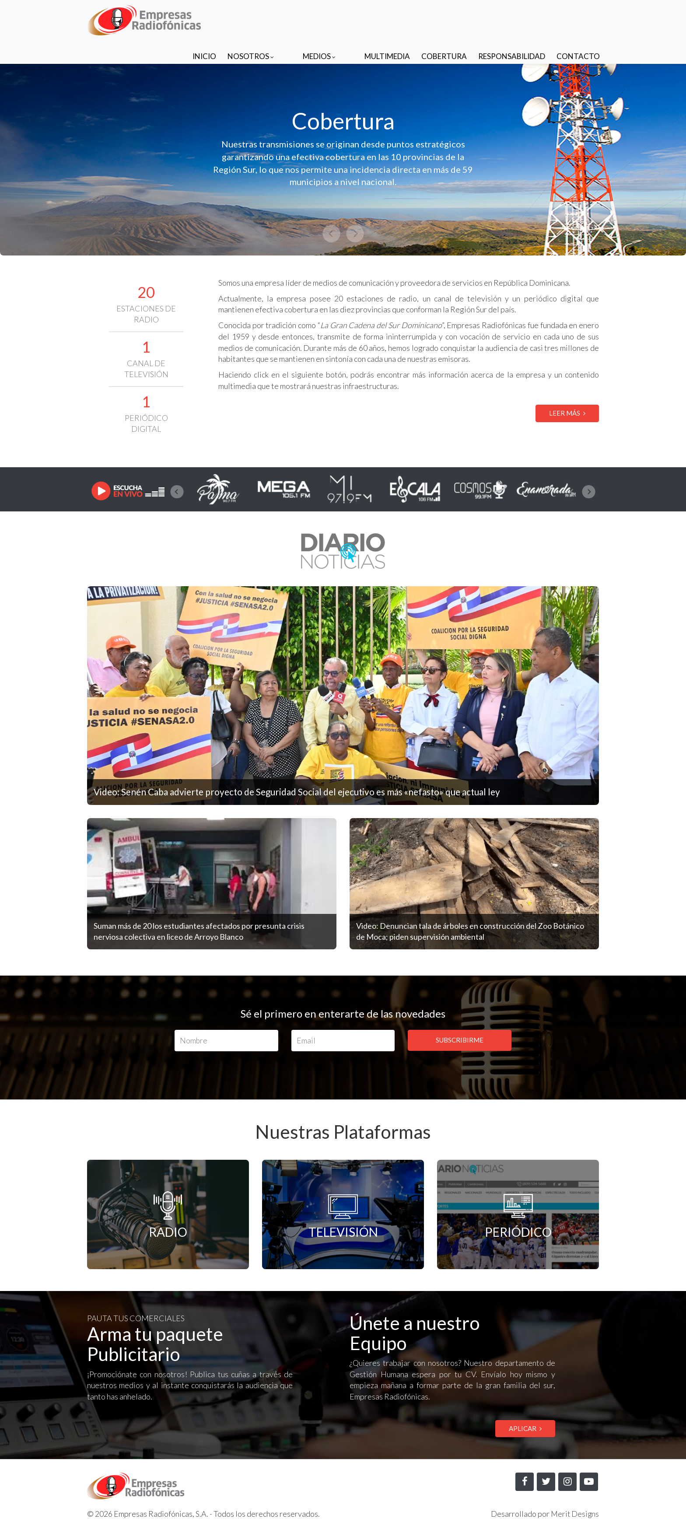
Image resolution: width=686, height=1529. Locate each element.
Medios (336, 18)
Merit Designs (574, 1514)
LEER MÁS (567, 413)
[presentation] (177, 491)
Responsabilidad (511, 18)
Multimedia (387, 18)
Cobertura (444, 18)
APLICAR (525, 1428)
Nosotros (285, 18)
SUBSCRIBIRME (459, 1040)
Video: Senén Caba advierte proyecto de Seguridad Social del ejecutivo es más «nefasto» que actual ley (310, 792)
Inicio (239, 18)
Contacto (578, 18)
